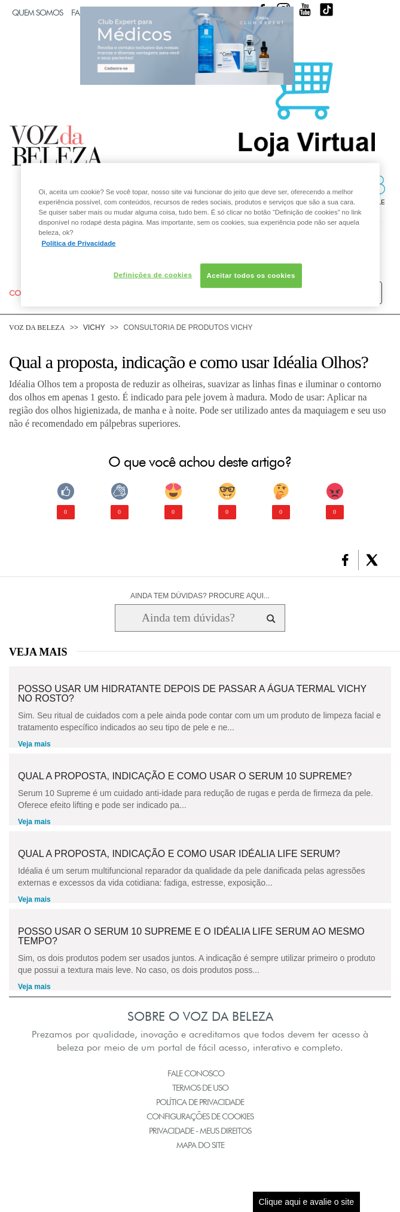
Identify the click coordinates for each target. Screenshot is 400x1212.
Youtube (305, 9)
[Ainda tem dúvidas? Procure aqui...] (188, 618)
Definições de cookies (153, 274)
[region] (200, 235)
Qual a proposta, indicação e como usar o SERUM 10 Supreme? (185, 776)
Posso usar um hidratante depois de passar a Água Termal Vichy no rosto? (192, 693)
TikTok (326, 9)
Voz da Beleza (37, 327)
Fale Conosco (195, 1073)
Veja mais (34, 744)
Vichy (94, 327)
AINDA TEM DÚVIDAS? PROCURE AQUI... (200, 595)
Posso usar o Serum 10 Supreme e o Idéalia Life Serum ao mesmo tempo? (191, 936)
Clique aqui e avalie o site (307, 1202)
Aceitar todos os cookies (251, 274)
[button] (345, 560)
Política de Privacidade (200, 1102)
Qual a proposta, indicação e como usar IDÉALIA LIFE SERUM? (179, 854)
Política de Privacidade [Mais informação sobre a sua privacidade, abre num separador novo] (79, 242)
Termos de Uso (200, 1087)
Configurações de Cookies (200, 1116)
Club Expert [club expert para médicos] (187, 45)
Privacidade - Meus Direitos (200, 1131)
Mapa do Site (200, 1145)
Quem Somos (37, 12)
